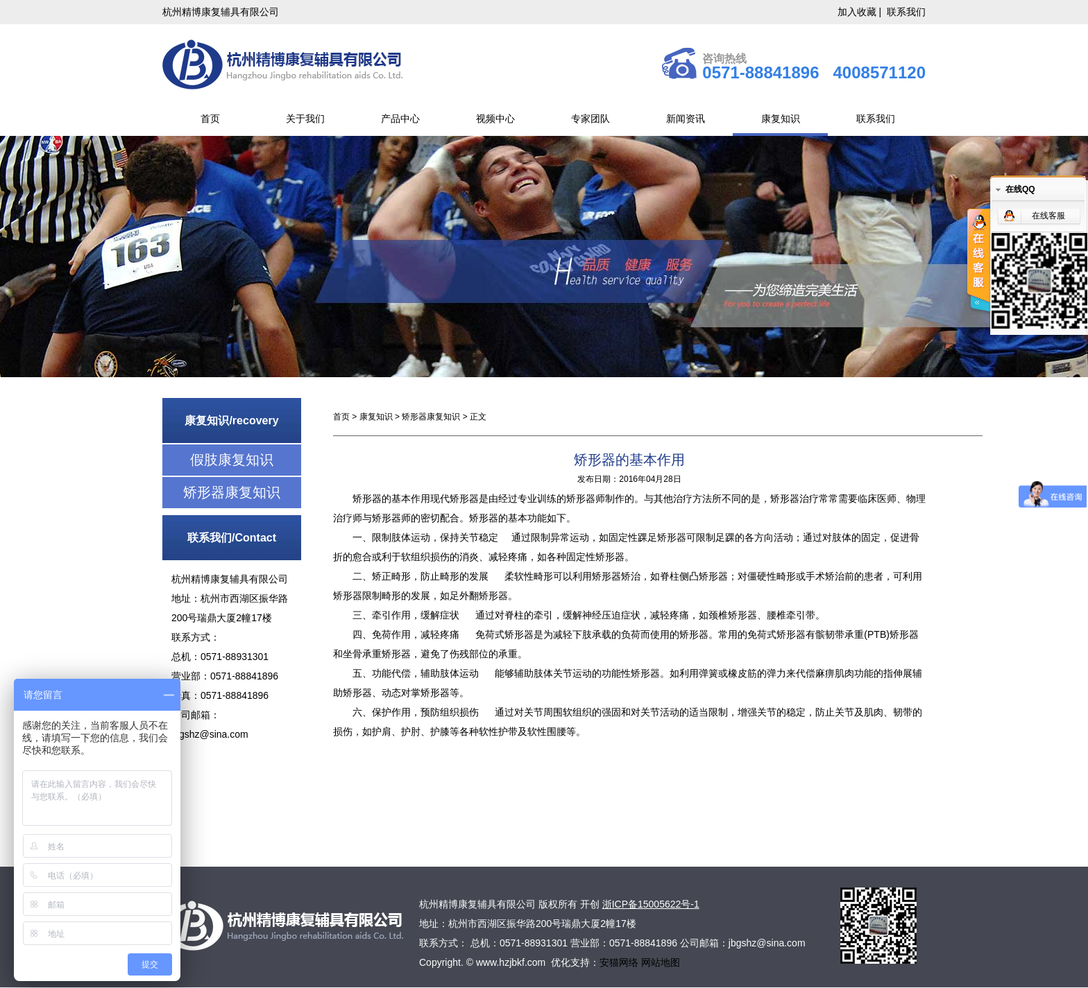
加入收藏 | (861, 11)
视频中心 (495, 118)
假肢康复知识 (231, 459)
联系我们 (906, 11)
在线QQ (1020, 189)
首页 (210, 118)
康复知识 (780, 118)
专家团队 (590, 118)
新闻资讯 (685, 118)
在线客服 (1048, 215)
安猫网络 (620, 962)
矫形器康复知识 (231, 492)
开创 (590, 904)
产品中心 (400, 118)
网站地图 (660, 962)
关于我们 (305, 118)
